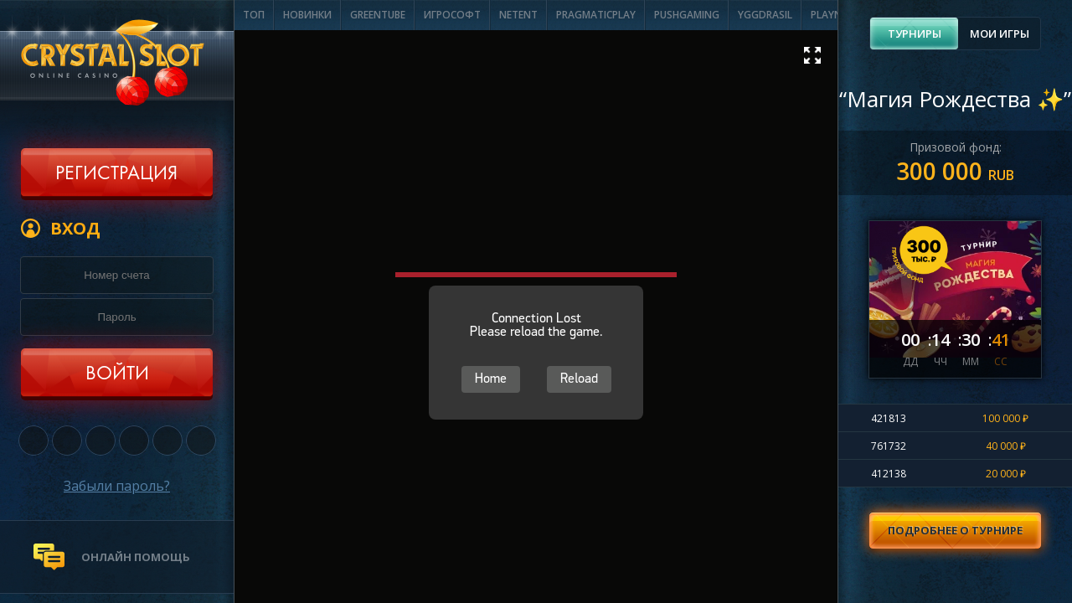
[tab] (914, 33)
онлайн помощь (135, 556)
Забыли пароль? (117, 486)
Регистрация (116, 174)
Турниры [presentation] (914, 33)
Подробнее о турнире (955, 530)
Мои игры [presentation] (999, 33)
